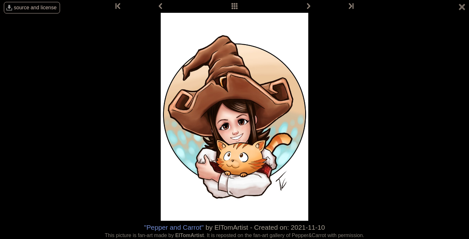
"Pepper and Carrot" (174, 227)
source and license (35, 7)
